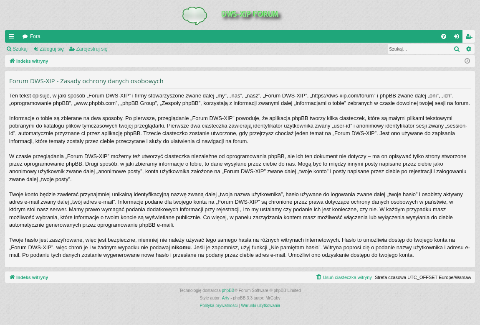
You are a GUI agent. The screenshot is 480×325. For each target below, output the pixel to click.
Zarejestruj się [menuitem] (470, 38)
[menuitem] (443, 36)
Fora (35, 36)
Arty (226, 298)
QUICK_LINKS (13, 38)
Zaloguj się (52, 49)
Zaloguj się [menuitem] (458, 38)
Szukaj (20, 49)
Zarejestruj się (91, 49)
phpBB (228, 290)
